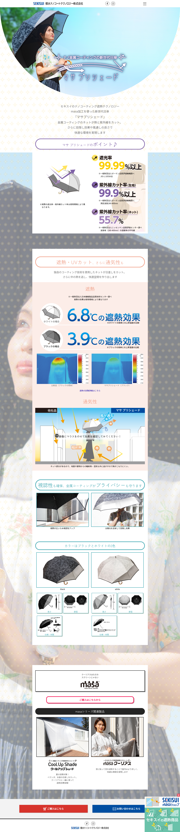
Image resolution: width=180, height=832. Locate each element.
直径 (75, 603)
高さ (49, 603)
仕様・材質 (49, 626)
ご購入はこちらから (90, 699)
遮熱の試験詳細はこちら (90, 390)
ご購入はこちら (53, 809)
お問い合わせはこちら (126, 809)
